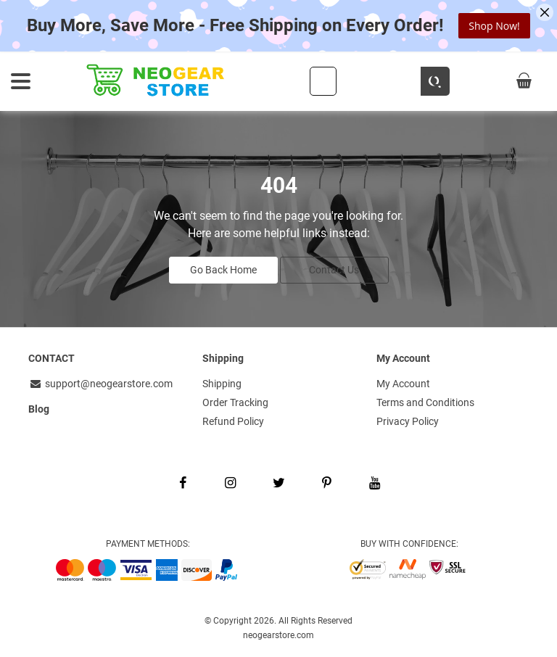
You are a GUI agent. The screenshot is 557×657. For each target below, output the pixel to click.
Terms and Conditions (425, 402)
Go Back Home (223, 270)
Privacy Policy (407, 421)
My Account (403, 383)
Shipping (222, 383)
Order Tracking (235, 402)
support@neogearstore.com (100, 383)
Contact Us (334, 270)
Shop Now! (494, 26)
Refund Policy (233, 421)
